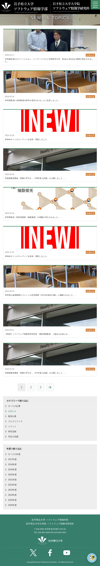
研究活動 (12, 431)
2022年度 (12, 485)
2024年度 (12, 495)
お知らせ (12, 411)
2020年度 (12, 474)
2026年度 (12, 505)
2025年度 (12, 500)
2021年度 (12, 480)
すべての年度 (14, 454)
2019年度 (12, 469)
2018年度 (12, 464)
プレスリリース (15, 421)
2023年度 (12, 490)
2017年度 (12, 459)
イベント (12, 426)
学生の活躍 (13, 436)
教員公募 (12, 416)
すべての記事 (14, 406)
